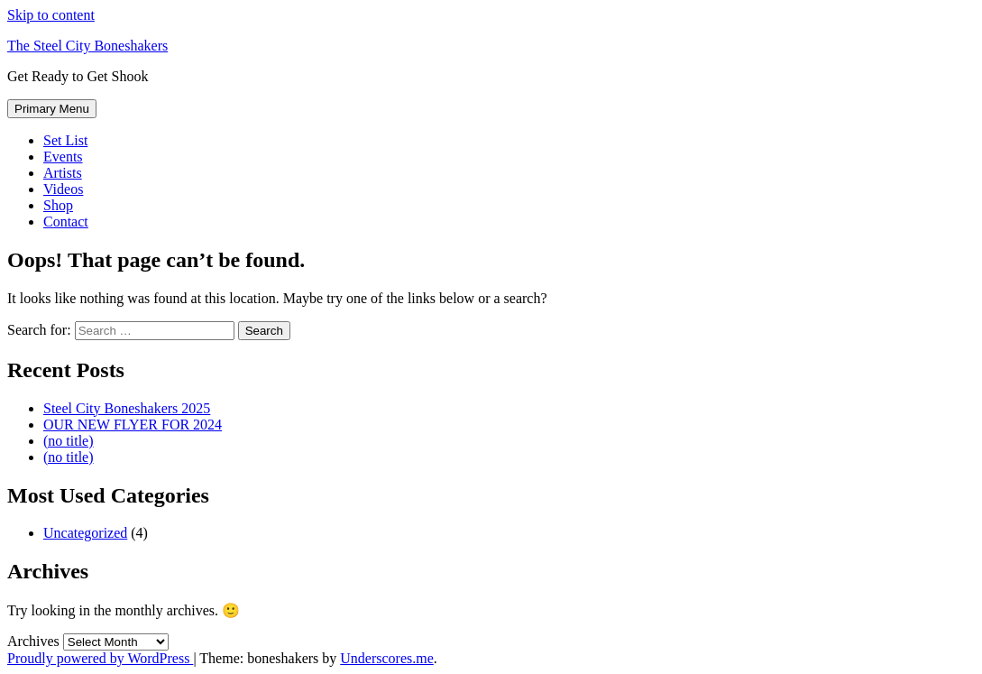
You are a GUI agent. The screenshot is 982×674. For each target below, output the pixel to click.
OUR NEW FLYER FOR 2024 (132, 424)
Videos (63, 189)
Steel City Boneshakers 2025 (126, 408)
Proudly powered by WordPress (100, 658)
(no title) (68, 440)
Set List (65, 140)
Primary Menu (51, 108)
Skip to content (51, 15)
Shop (58, 205)
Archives (33, 641)
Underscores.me (387, 658)
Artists (62, 172)
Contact (65, 221)
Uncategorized (85, 532)
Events (63, 156)
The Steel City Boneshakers (87, 45)
